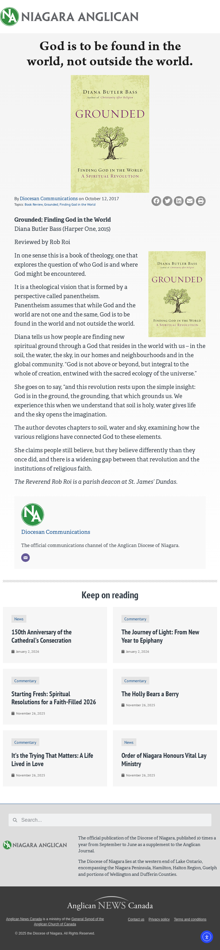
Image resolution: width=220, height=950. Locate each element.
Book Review (34, 204)
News (18, 618)
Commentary (135, 618)
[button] (156, 201)
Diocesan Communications (49, 199)
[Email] (25, 557)
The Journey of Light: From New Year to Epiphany (160, 636)
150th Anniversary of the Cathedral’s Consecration (41, 636)
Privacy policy (159, 919)
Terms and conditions (190, 919)
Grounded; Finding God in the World (69, 204)
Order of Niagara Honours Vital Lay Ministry (163, 759)
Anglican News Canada (24, 919)
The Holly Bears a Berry (150, 693)
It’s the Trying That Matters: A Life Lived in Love (52, 759)
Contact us (136, 919)
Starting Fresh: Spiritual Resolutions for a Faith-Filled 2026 (53, 698)
